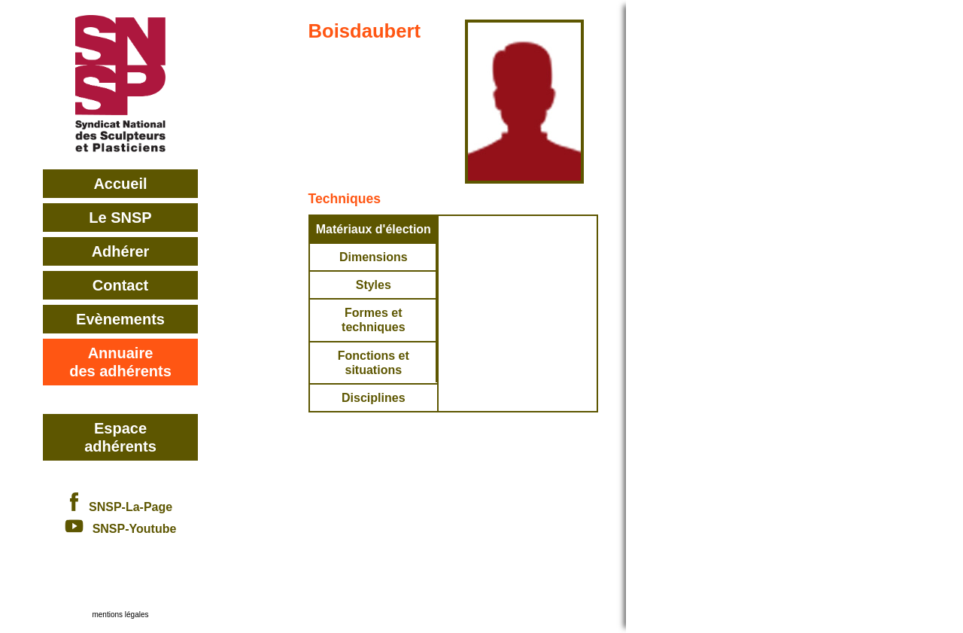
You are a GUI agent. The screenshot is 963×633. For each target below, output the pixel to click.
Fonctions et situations (373, 362)
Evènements (120, 319)
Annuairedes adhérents (120, 362)
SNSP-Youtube (121, 528)
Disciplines (373, 397)
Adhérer (121, 251)
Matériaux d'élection (373, 229)
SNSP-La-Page (120, 507)
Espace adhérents (120, 437)
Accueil (120, 183)
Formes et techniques (373, 319)
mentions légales (120, 614)
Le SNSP (120, 217)
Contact (120, 285)
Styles (373, 284)
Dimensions (373, 257)
